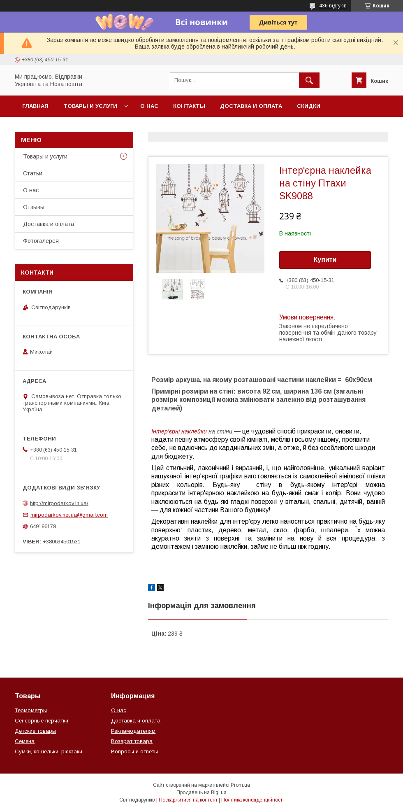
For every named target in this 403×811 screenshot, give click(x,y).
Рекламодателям (133, 731)
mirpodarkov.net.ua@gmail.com (69, 515)
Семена (25, 741)
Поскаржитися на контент (188, 800)
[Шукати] (309, 80)
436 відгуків (333, 6)
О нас (149, 106)
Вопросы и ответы (134, 751)
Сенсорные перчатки (41, 721)
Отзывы (33, 207)
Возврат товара (132, 741)
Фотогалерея (41, 241)
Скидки (308, 106)
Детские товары (35, 731)
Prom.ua (240, 785)
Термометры (31, 710)
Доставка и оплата (251, 106)
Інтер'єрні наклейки (179, 431)
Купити (325, 259)
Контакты (189, 106)
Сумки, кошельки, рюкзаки (48, 751)
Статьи (32, 173)
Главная (35, 106)
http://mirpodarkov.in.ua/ (59, 503)
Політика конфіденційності (252, 800)
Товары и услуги (90, 106)
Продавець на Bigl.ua (201, 792)
